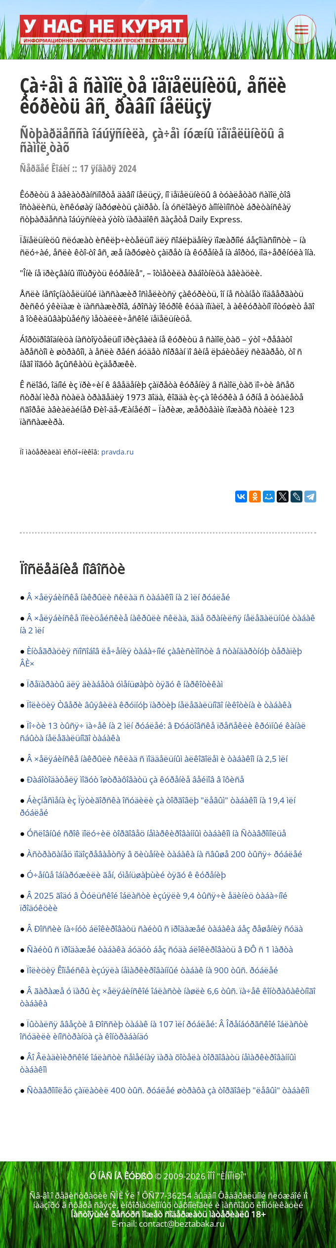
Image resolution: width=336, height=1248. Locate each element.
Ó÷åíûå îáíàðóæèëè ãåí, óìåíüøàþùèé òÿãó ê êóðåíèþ (126, 874)
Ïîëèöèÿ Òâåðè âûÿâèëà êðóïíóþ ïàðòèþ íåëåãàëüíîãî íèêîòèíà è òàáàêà (159, 704)
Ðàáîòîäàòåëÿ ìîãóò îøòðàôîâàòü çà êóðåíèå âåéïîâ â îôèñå (135, 779)
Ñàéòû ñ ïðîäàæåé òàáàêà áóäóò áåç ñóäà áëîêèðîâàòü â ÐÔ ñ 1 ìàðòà (160, 949)
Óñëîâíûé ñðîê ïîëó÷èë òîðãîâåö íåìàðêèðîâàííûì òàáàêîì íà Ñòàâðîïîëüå (156, 833)
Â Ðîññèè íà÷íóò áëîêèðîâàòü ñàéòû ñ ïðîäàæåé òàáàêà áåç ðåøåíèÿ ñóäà (165, 928)
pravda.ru (117, 452)
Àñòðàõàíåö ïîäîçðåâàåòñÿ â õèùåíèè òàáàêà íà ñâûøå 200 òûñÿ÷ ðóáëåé (164, 854)
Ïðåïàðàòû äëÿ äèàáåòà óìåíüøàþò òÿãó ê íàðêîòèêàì (125, 684)
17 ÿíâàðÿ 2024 (108, 168)
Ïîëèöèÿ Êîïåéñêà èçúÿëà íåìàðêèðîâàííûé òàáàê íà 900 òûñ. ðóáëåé (152, 970)
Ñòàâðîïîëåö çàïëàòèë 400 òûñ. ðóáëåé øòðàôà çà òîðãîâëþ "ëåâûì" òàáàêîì (168, 1090)
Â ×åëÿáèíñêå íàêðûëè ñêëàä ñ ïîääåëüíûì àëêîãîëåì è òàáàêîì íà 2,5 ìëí (157, 758)
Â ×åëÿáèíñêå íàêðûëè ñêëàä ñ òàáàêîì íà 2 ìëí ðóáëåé (128, 597)
